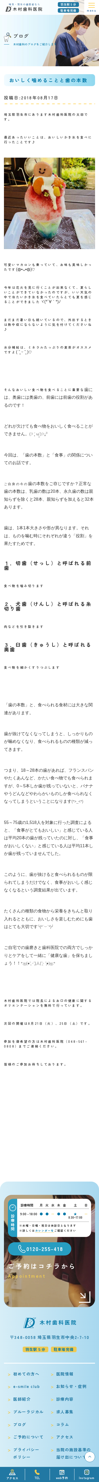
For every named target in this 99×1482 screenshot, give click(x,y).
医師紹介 (22, 1399)
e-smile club (26, 1386)
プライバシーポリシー (26, 1453)
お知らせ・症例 (71, 1386)
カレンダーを (44, 1230)
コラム (62, 1424)
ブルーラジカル (28, 1411)
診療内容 (65, 1399)
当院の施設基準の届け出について (73, 1453)
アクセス (65, 1437)
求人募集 (65, 1411)
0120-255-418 (44, 1249)
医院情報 (65, 1374)
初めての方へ (26, 1374)
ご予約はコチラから (49, 1270)
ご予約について (28, 1437)
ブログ (19, 1424)
